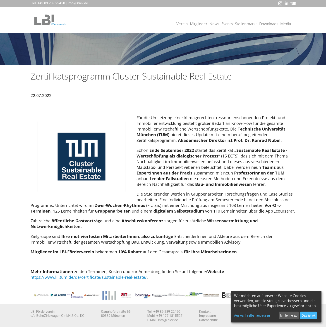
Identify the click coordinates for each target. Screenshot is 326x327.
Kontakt (205, 312)
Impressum (207, 316)
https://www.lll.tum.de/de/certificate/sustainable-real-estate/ (89, 277)
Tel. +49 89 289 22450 (48, 3)
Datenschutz (208, 320)
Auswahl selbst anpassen (252, 315)
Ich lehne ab (288, 315)
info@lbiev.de (77, 3)
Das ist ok (308, 315)
